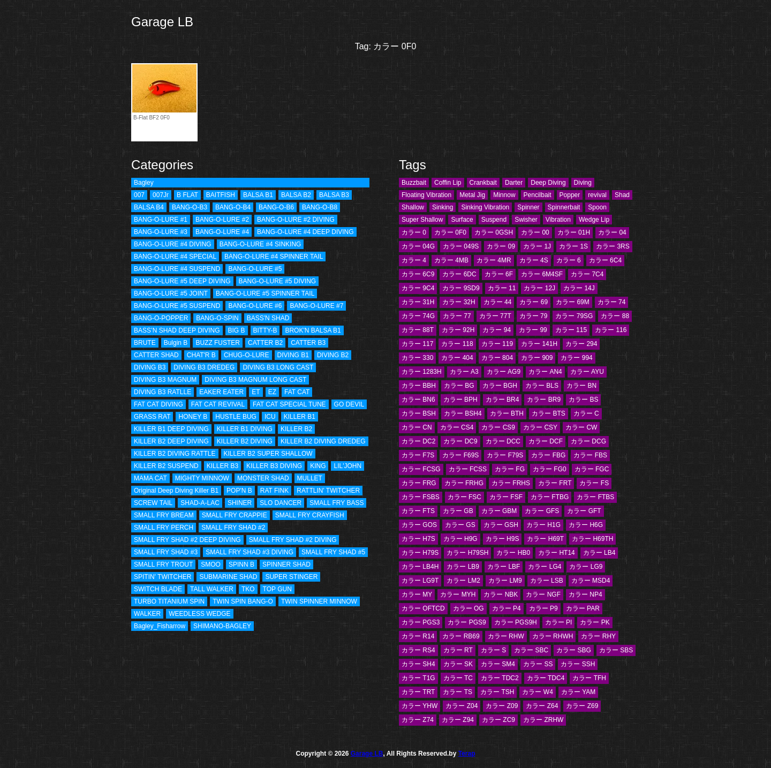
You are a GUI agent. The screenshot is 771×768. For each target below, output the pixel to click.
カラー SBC (531, 650)
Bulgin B (176, 343)
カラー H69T (545, 539)
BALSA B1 (258, 195)
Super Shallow (422, 219)
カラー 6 (568, 260)
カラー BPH (460, 399)
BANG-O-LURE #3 (160, 232)
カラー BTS (548, 413)
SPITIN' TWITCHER (162, 577)
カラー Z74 (418, 720)
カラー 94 (496, 330)
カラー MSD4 (590, 580)
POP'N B (239, 490)
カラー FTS (418, 511)
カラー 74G (418, 316)
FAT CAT (296, 392)
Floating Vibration (426, 195)
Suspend (494, 219)
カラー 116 (610, 330)
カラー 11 (502, 288)
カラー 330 (417, 358)
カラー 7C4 (587, 274)
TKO (248, 589)
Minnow (504, 195)
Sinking (442, 207)
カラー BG (459, 385)
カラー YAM (578, 692)
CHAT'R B (201, 355)
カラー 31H (418, 302)
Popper (570, 195)
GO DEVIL (349, 404)
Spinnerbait (564, 207)
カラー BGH (499, 385)
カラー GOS (419, 525)
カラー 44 (497, 302)
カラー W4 (537, 692)
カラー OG (468, 608)
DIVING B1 (293, 355)
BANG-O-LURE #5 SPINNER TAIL (265, 293)
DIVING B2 (333, 355)
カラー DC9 (460, 441)
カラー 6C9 (418, 274)
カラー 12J (539, 288)
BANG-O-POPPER (161, 318)
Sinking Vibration (485, 207)
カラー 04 (612, 232)
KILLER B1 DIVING (245, 429)
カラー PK (594, 622)
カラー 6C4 (605, 260)
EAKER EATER (221, 392)
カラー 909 (537, 358)
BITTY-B (265, 330)
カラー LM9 (505, 580)
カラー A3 (464, 371)
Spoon (597, 207)
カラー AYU (587, 371)
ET (256, 392)
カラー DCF (545, 441)
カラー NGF (543, 594)
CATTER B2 (265, 343)
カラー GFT (584, 511)
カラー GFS (542, 511)
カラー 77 (457, 316)
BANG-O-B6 (276, 207)
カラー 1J (537, 246)
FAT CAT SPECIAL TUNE (289, 404)
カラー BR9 (544, 399)
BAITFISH (220, 195)
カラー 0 (414, 232)
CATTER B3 (308, 343)
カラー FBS (590, 455)
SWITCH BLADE (158, 589)
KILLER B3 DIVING (274, 466)
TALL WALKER (211, 589)
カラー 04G (418, 246)
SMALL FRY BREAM (164, 515)
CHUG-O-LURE (246, 355)
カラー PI (558, 622)
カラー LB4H (420, 566)
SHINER (240, 503)
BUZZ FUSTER (217, 343)
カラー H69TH (592, 539)
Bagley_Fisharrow (159, 626)
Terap (466, 753)
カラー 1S (573, 246)
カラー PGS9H (515, 622)
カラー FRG (419, 483)
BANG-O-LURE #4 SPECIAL (175, 256)
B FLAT (187, 195)
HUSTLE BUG (235, 416)
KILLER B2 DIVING (245, 441)
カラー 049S (461, 246)
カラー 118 (457, 344)
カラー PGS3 (421, 622)
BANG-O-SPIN (217, 318)
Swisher (526, 219)
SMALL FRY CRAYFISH (309, 515)
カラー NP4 (585, 594)
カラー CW (581, 427)
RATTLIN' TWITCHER (328, 490)
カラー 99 (533, 330)
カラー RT (458, 650)
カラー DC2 (418, 441)
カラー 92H (458, 330)
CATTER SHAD (156, 355)
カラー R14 (418, 636)
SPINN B (241, 564)
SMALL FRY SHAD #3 (166, 552)
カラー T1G (418, 678)
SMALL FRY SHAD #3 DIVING (249, 552)
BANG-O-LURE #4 (222, 232)
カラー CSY (540, 427)
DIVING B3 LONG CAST (278, 367)
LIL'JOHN (347, 466)
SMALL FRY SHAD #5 (333, 552)
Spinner (528, 207)
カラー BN (581, 385)
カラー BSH (419, 413)
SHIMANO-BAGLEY (222, 626)
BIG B (236, 330)
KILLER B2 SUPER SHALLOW (268, 453)
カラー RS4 (418, 650)
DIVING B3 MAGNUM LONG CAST (255, 379)
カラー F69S (460, 455)
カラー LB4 (599, 552)
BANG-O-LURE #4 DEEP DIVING (305, 232)
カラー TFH (589, 678)
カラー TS (457, 692)
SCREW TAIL (153, 503)
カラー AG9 (503, 371)
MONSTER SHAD (263, 478)
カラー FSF (506, 497)
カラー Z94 (458, 720)
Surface (462, 219)
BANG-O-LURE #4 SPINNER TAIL (273, 256)
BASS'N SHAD (268, 318)
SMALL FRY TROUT (163, 564)
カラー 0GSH (493, 232)
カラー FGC (592, 469)
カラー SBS (616, 650)
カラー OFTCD (423, 608)
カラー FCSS (468, 469)
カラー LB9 (463, 566)
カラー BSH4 (463, 413)
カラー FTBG (550, 497)
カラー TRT (418, 692)
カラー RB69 (460, 636)
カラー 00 (535, 232)
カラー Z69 (582, 706)
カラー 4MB (451, 260)
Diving (583, 182)
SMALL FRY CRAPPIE (234, 515)
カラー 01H (573, 232)
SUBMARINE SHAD (228, 577)
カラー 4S (533, 260)
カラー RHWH (552, 636)
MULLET (309, 478)
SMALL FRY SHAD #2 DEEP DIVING (187, 540)
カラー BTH (507, 413)
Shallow (413, 207)
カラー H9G (460, 539)
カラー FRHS (511, 483)
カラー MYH (457, 594)
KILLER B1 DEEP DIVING (171, 429)
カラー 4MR (494, 260)
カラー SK (458, 664)
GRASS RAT (152, 416)
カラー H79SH (467, 552)
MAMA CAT (150, 478)
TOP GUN (277, 589)
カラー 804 (497, 358)
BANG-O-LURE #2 (222, 219)
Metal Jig (472, 195)
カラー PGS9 (467, 622)
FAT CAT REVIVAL (218, 404)
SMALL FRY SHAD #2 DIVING (293, 540)
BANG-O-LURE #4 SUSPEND (177, 269)
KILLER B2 (296, 429)
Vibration (558, 219)
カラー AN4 (545, 371)
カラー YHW (419, 706)
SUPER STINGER (291, 577)
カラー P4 (506, 608)
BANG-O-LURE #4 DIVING (172, 244)
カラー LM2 (463, 580)
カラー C (586, 413)
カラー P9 (543, 608)
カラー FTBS (595, 497)
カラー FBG (548, 455)
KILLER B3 (222, 466)
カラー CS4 (457, 427)
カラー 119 (497, 344)
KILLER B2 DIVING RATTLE (175, 453)
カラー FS (594, 483)
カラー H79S (420, 552)
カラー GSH (500, 525)
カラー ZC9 (498, 720)
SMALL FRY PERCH (163, 527)
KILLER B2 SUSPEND (166, 466)
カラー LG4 (544, 566)
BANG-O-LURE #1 (160, 219)
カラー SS (538, 664)
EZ (272, 392)
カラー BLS (541, 385)
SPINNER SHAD (286, 564)
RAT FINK (274, 490)
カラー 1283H (422, 371)
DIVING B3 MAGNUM (165, 379)
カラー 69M (572, 302)
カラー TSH (497, 692)
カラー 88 (615, 316)
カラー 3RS (613, 246)
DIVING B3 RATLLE (162, 392)
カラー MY (417, 594)
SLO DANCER (280, 503)
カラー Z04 (461, 706)
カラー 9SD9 (460, 288)
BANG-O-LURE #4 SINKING (260, 244)
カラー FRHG (463, 483)
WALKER (147, 614)
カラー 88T (418, 330)
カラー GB (458, 511)
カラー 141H (539, 344)
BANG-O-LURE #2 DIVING (296, 219)
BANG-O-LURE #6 (255, 306)
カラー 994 (576, 358)
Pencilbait (537, 195)
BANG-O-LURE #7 (316, 306)
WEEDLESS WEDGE (199, 614)
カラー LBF (503, 566)
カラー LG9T (420, 580)
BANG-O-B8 (319, 207)
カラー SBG (573, 650)
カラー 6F (499, 274)
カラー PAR (583, 608)
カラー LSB (546, 580)
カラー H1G (543, 525)
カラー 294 (581, 344)
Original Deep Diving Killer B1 (176, 490)
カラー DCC (503, 441)
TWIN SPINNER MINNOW (319, 601)
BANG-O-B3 (189, 207)
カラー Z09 (502, 706)
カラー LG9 (585, 566)
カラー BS (583, 399)
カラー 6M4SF (542, 274)
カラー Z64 (542, 706)
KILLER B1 (299, 416)
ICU (270, 416)
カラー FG (510, 469)
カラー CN (417, 427)
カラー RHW (506, 636)
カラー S (493, 650)
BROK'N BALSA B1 (313, 330)
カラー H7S (418, 539)
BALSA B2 (296, 195)
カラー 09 (501, 246)
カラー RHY (598, 636)
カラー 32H (458, 302)
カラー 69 (533, 302)
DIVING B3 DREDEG (204, 367)
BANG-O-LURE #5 (255, 269)
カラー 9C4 (418, 288)
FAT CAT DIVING (158, 404)
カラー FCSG (421, 469)
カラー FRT (554, 483)
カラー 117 (417, 344)
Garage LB (162, 21)
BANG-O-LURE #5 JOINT (171, 293)
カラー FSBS (421, 497)
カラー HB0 (513, 552)
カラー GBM (499, 511)
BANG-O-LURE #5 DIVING (277, 281)
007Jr (161, 195)
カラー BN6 (418, 399)
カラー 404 (457, 358)
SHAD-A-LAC (200, 503)
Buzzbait (414, 182)
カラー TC (458, 678)
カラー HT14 (556, 552)
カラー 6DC (459, 274)
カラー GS (460, 525)
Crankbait (483, 182)
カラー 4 (414, 260)
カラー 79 (533, 316)
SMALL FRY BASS (336, 503)
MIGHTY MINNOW (202, 478)
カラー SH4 (418, 664)
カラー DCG (588, 441)
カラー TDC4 (546, 678)
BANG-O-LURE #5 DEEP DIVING (182, 281)
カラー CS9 (498, 427)
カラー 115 (571, 330)
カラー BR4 (502, 399)
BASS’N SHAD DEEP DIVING (177, 330)
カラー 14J (579, 288)
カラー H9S (502, 539)
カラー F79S (505, 455)
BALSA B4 (149, 207)
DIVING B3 (149, 367)
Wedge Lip (594, 219)
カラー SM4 (498, 664)
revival (597, 195)
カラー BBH (419, 385)
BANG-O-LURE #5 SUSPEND (177, 306)
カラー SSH (578, 664)
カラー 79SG (574, 316)
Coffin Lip (447, 182)
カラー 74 (612, 302)
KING (318, 466)
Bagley (144, 182)
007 (139, 195)
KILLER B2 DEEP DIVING (171, 441)
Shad (622, 195)
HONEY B (192, 416)
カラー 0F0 (450, 232)
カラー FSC (464, 497)
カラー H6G (586, 525)
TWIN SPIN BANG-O (243, 601)
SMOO (211, 564)
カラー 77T (495, 316)
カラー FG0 (549, 469)
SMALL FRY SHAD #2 (233, 527)
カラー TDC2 (500, 678)
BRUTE (145, 343)
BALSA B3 (334, 195)
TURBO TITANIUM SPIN (169, 601)
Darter (514, 182)
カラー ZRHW (543, 720)
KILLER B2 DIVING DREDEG (323, 441)
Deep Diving (548, 182)
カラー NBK (500, 594)
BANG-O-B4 (233, 207)
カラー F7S (418, 455)
